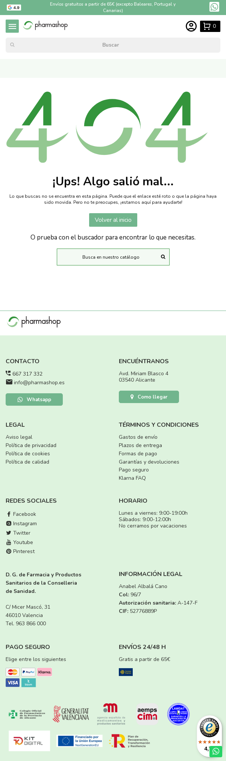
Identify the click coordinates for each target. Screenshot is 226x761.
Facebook (21, 514)
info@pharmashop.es (39, 382)
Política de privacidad (31, 445)
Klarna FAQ (132, 478)
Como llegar (148, 397)
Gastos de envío (138, 437)
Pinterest (20, 551)
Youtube (19, 542)
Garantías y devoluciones (149, 461)
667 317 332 (27, 373)
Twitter (18, 533)
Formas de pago (138, 453)
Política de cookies (28, 453)
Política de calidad (27, 461)
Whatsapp (34, 399)
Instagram (21, 523)
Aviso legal (19, 437)
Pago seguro (134, 469)
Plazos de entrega (140, 445)
